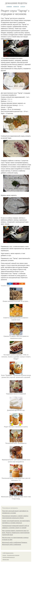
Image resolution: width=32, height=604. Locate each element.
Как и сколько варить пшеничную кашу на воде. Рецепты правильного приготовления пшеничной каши (15, 532)
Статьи (22, 6)
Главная (9, 6)
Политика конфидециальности (9, 557)
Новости (16, 6)
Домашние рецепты (16, 3)
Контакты (4, 555)
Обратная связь (6, 559)
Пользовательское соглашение (13, 555)
